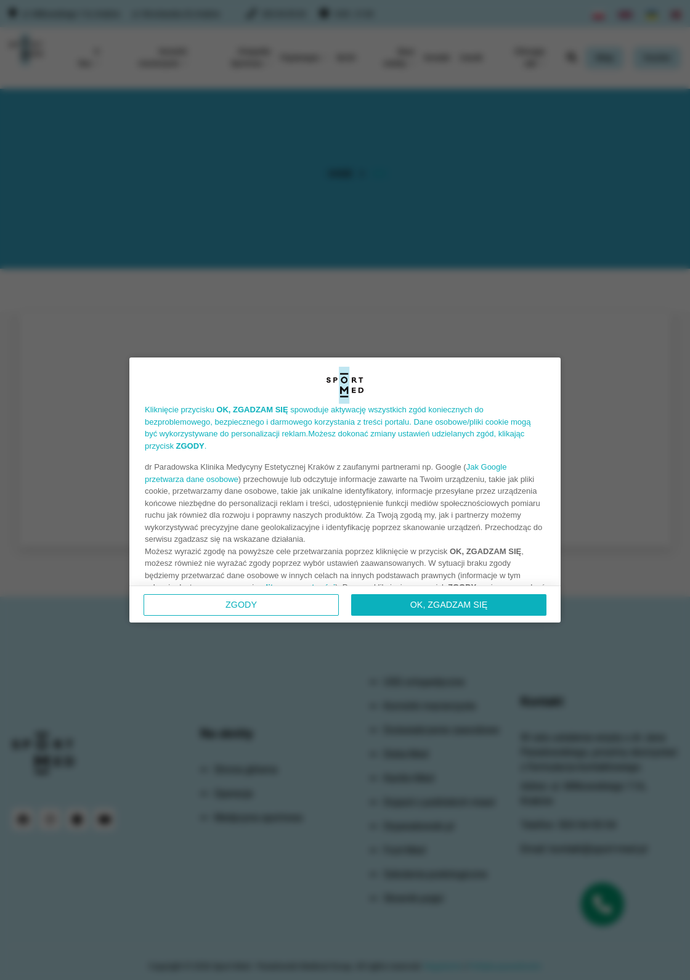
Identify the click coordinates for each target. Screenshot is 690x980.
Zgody (241, 605)
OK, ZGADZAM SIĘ (449, 605)
